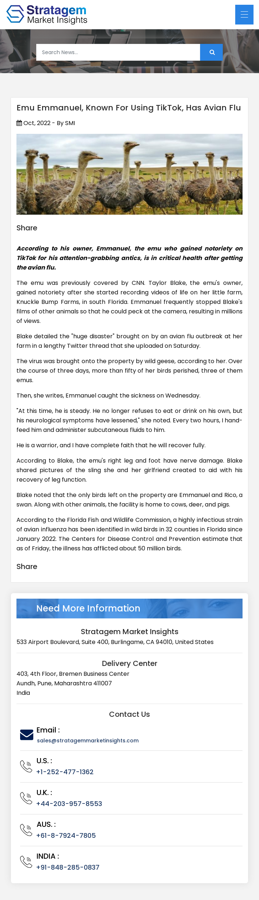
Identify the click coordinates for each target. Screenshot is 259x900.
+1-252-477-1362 (65, 771)
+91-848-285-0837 (68, 867)
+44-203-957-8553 (69, 803)
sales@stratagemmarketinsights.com (88, 740)
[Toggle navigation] (244, 15)
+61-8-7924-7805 (66, 835)
